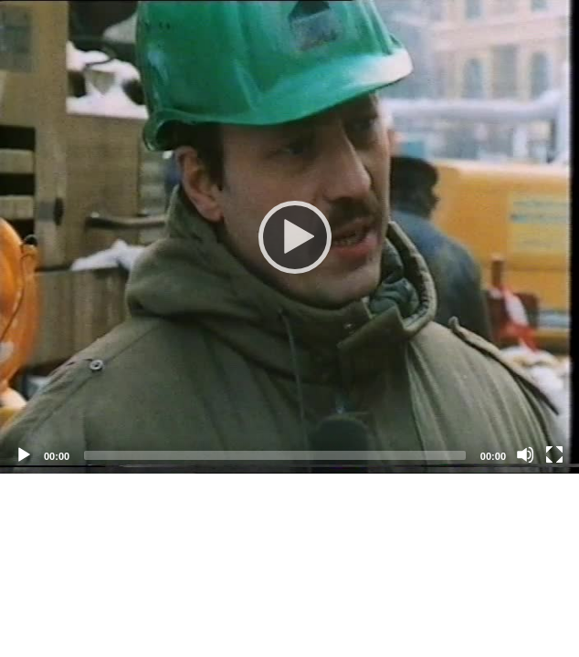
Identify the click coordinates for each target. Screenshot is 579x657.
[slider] (275, 455)
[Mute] (525, 454)
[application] (289, 237)
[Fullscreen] (554, 454)
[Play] (289, 236)
